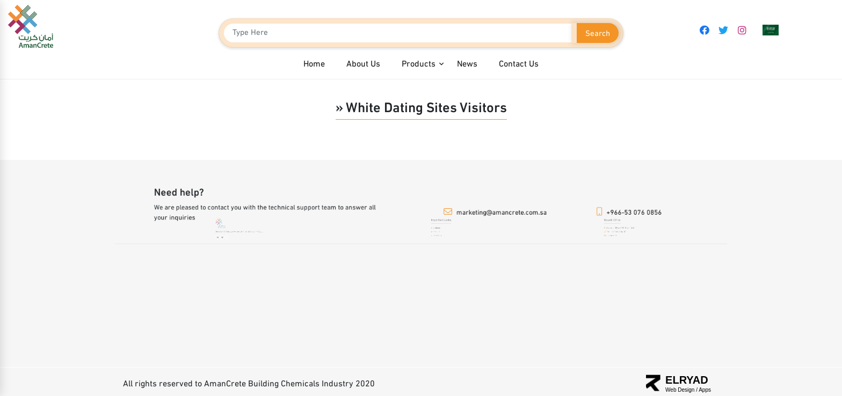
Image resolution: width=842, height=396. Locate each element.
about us (438, 233)
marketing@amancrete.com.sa (501, 212)
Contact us (438, 236)
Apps (705, 390)
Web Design (680, 390)
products (438, 230)
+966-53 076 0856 (635, 212)
